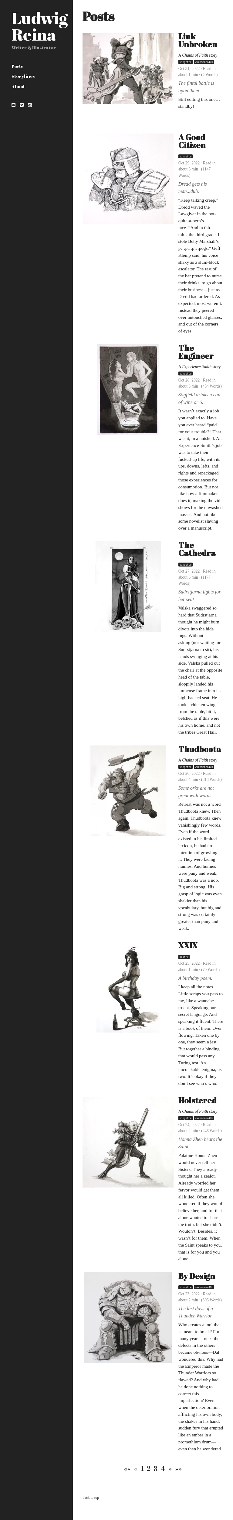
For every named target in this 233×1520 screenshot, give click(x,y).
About (18, 86)
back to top (91, 1497)
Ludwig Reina (40, 26)
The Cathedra (197, 549)
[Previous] (136, 1468)
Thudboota (199, 749)
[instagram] (29, 104)
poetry (184, 956)
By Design (196, 1276)
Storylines (23, 76)
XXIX (188, 945)
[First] (128, 1468)
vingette (185, 62)
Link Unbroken (197, 40)
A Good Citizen (192, 141)
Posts (17, 66)
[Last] (178, 1468)
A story (198, 55)
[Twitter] (21, 104)
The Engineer (196, 352)
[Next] (170, 1468)
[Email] (13, 104)
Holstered (197, 1100)
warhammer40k (204, 62)
